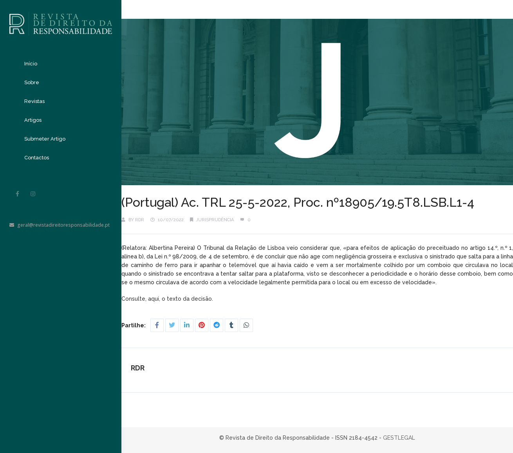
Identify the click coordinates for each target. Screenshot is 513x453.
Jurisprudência (215, 219)
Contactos (36, 158)
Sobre (31, 82)
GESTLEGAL (399, 438)
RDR (139, 219)
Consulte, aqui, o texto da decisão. (168, 299)
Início (30, 64)
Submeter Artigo (44, 139)
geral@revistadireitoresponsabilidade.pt (59, 225)
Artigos (33, 120)
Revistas (34, 101)
